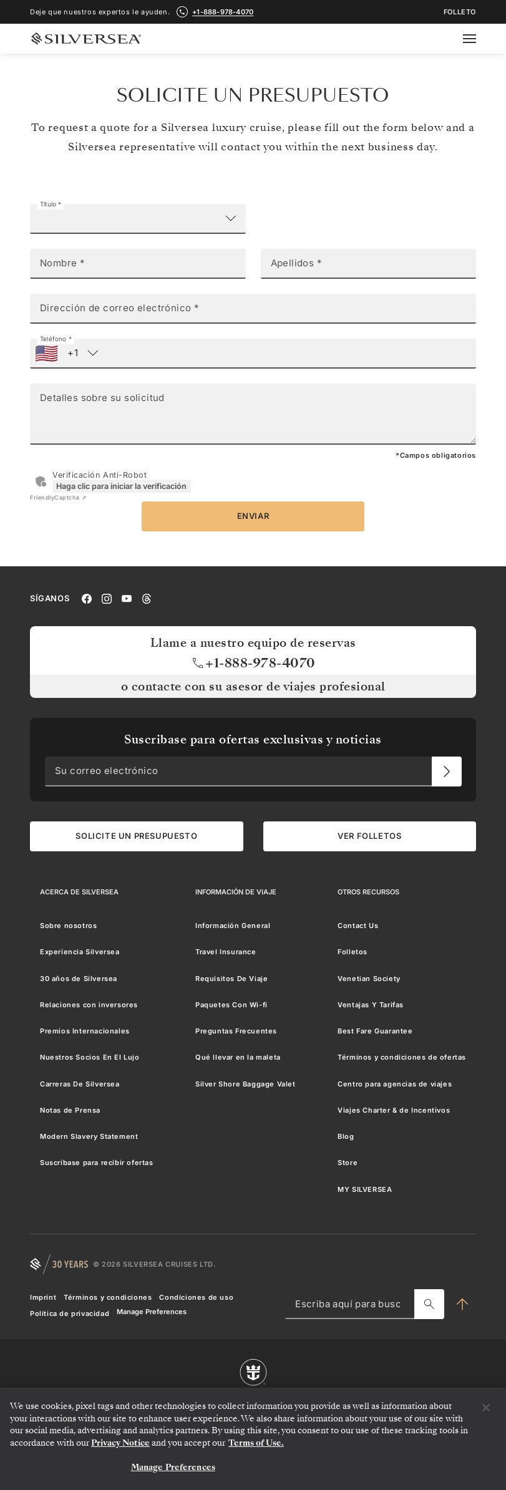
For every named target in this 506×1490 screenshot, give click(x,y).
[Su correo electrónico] (447, 771)
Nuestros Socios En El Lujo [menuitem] (90, 1057)
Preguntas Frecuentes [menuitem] (236, 1031)
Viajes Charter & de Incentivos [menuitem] (394, 1110)
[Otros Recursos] (368, 891)
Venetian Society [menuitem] (369, 978)
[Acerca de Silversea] (79, 891)
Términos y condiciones (108, 1297)
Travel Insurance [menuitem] (225, 951)
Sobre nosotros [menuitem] (68, 925)
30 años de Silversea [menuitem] (78, 978)
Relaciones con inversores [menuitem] (89, 1004)
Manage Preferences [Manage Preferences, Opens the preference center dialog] (173, 1467)
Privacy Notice (120, 1443)
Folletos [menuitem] (352, 951)
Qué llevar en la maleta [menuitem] (238, 1057)
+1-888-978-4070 (253, 663)
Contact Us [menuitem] (358, 925)
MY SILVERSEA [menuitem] (365, 1189)
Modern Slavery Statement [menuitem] (89, 1136)
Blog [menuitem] (346, 1136)
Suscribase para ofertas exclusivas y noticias (253, 739)
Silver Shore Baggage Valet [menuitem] (245, 1084)
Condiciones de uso (196, 1297)
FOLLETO (460, 12)
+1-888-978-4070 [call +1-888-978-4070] (222, 11)
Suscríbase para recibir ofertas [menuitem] (96, 1162)
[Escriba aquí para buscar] (429, 1304)
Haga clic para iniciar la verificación (121, 486)
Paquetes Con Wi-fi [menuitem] (231, 1004)
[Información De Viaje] (235, 891)
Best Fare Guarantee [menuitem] (375, 1031)
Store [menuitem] (348, 1162)
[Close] (486, 1407)
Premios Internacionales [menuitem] (85, 1031)
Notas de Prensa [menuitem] (70, 1110)
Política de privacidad (69, 1313)
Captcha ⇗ (58, 497)
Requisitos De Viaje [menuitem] (231, 978)
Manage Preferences (152, 1312)
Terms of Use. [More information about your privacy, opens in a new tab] (256, 1443)
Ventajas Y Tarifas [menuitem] (371, 1004)
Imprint (43, 1297)
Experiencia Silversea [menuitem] (80, 951)
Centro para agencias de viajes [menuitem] (395, 1084)
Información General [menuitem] (232, 925)
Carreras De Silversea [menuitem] (80, 1084)
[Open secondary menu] (477, 39)
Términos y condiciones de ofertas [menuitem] (402, 1057)
